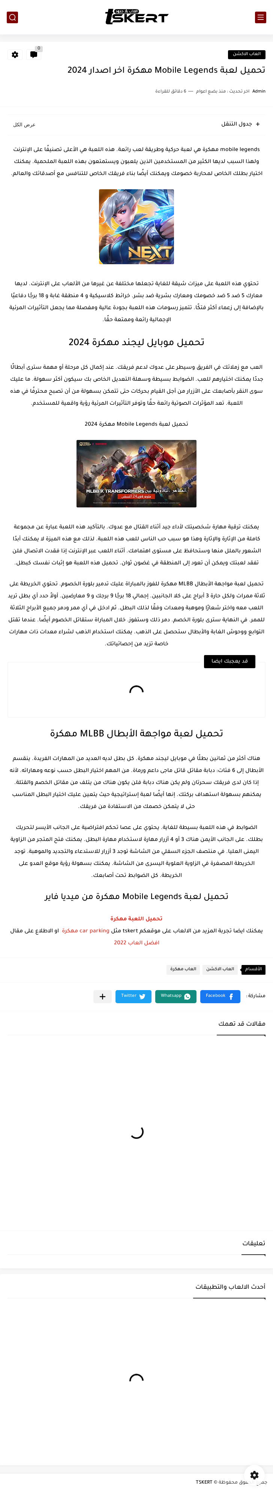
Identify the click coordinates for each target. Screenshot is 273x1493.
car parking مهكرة (86, 932)
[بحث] (12, 17)
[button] (220, 996)
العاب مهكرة (183, 969)
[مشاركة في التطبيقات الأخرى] (102, 996)
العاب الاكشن (247, 54)
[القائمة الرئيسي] (260, 17)
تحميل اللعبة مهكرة (136, 920)
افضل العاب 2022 (136, 944)
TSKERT (204, 1483)
